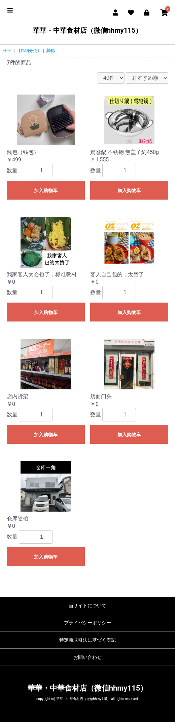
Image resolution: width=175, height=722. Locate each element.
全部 (7, 50)
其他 (50, 50)
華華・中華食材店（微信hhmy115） (87, 30)
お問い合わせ (87, 657)
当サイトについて (87, 605)
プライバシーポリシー (87, 622)
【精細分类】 (29, 50)
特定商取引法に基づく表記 (87, 640)
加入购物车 (46, 190)
